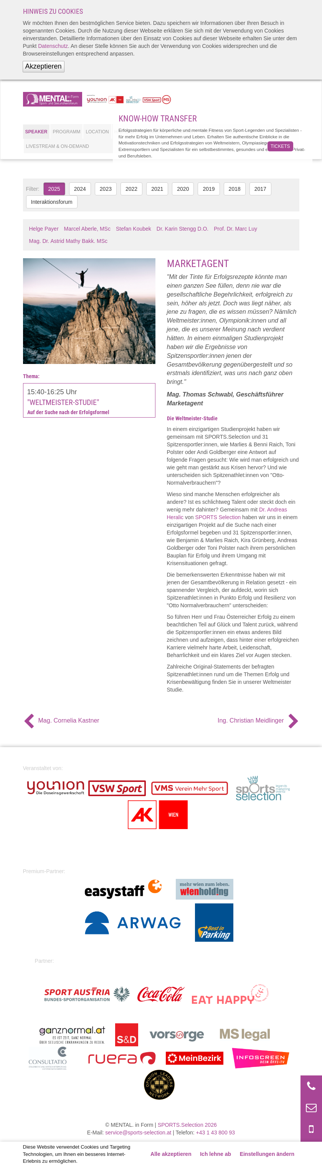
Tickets (280, 146)
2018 (235, 189)
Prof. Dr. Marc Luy (235, 229)
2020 (183, 189)
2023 (106, 189)
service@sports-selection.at (138, 1132)
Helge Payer (44, 229)
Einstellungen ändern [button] (267, 1154)
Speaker (36, 131)
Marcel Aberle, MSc (87, 229)
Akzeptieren (43, 66)
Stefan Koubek (133, 229)
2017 (260, 189)
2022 (131, 189)
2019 (209, 189)
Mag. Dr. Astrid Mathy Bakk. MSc (68, 241)
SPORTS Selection (218, 517)
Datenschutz (53, 46)
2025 (54, 189)
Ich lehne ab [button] (215, 1154)
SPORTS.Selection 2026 (187, 1125)
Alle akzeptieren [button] (171, 1154)
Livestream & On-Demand (57, 146)
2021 (157, 189)
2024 (80, 189)
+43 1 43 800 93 (215, 1132)
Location (97, 131)
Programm (66, 131)
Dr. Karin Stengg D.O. (182, 229)
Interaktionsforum (52, 202)
